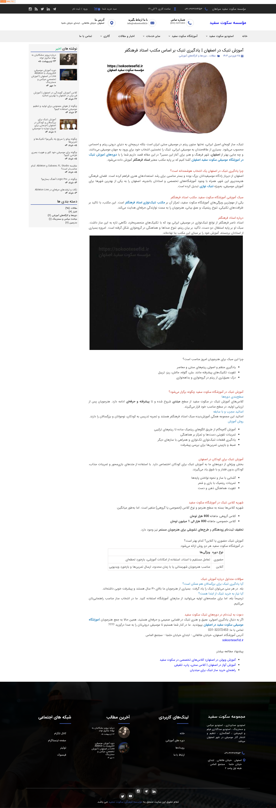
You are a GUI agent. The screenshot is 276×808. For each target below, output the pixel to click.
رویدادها (180, 748)
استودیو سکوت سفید (221, 36)
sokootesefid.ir (232, 640)
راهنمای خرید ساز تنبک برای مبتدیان (213, 670)
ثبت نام (76, 9)
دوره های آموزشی (175, 740)
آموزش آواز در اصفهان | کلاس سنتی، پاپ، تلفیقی (205, 665)
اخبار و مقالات (126, 36)
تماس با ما (85, 36)
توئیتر (63, 748)
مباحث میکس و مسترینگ (63, 219)
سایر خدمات (153, 36)
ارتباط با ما (179, 755)
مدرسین (71, 222)
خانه (244, 36)
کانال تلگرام (60, 733)
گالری (107, 36)
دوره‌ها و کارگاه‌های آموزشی (193, 56)
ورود (85, 9)
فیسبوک (61, 755)
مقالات (212, 56)
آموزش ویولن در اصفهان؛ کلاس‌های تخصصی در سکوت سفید (198, 659)
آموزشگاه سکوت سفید (185, 36)
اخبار (73, 212)
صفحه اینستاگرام (57, 740)
